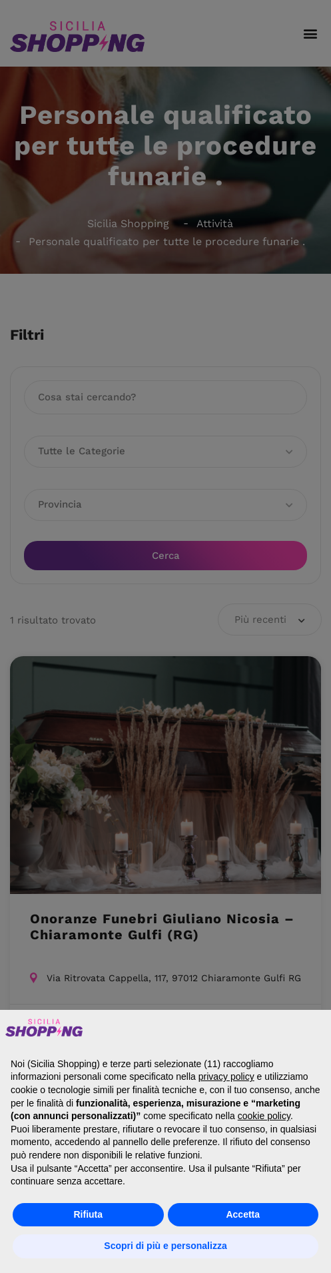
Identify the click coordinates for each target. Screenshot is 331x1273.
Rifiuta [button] (88, 1214)
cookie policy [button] (264, 1115)
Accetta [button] (243, 1214)
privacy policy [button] (226, 1076)
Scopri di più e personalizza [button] (165, 1245)
